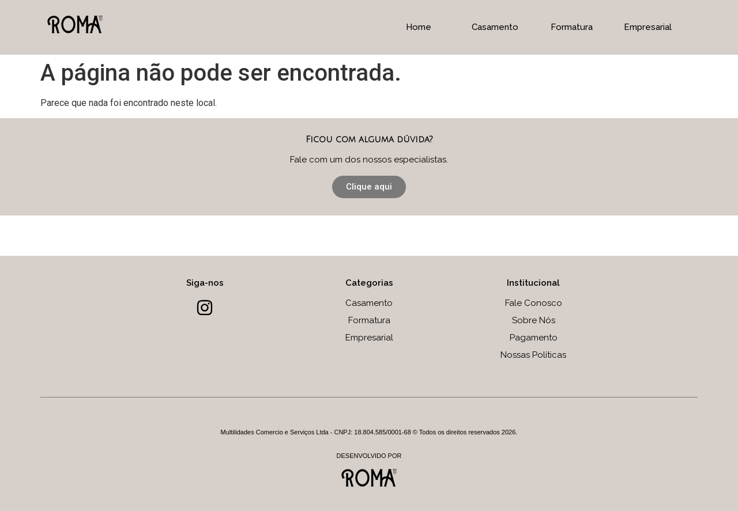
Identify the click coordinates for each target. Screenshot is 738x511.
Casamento (495, 27)
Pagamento (534, 337)
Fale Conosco (533, 303)
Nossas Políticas (533, 355)
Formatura (572, 27)
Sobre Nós (533, 320)
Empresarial (648, 27)
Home (418, 27)
